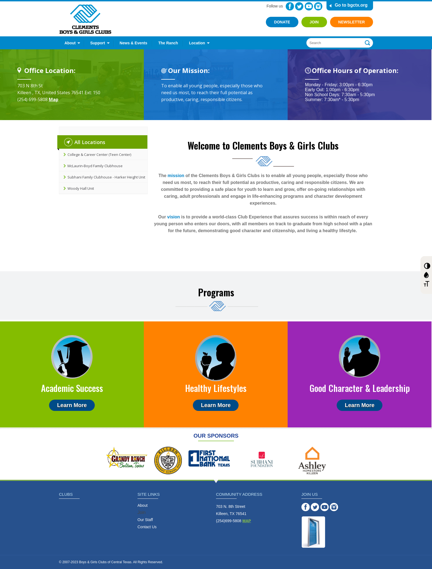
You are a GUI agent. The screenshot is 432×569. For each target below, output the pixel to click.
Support (97, 43)
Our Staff (145, 519)
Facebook (290, 6)
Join (314, 22)
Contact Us (146, 527)
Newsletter (351, 22)
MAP (246, 521)
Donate (282, 22)
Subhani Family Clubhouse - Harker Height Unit (106, 177)
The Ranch (168, 43)
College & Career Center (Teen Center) (99, 154)
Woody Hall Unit (81, 188)
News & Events (133, 43)
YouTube (309, 6)
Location (197, 43)
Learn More (72, 405)
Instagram (318, 6)
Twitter (299, 6)
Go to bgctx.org (351, 5)
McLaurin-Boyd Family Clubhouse (95, 165)
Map (53, 99)
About (69, 43)
